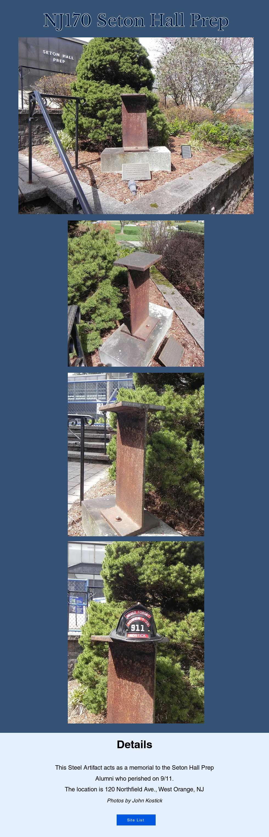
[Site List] (136, 819)
